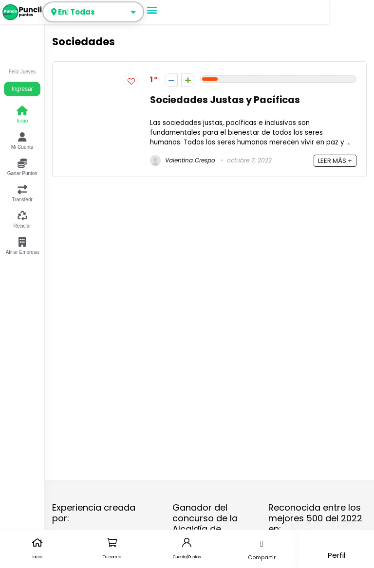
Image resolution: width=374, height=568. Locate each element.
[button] (152, 9)
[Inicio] (37, 542)
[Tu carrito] (112, 542)
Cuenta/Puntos (187, 557)
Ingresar (22, 89)
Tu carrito (112, 557)
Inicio (37, 557)
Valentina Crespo (182, 160)
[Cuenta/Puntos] (186, 542)
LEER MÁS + (335, 160)
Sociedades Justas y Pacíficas (225, 99)
